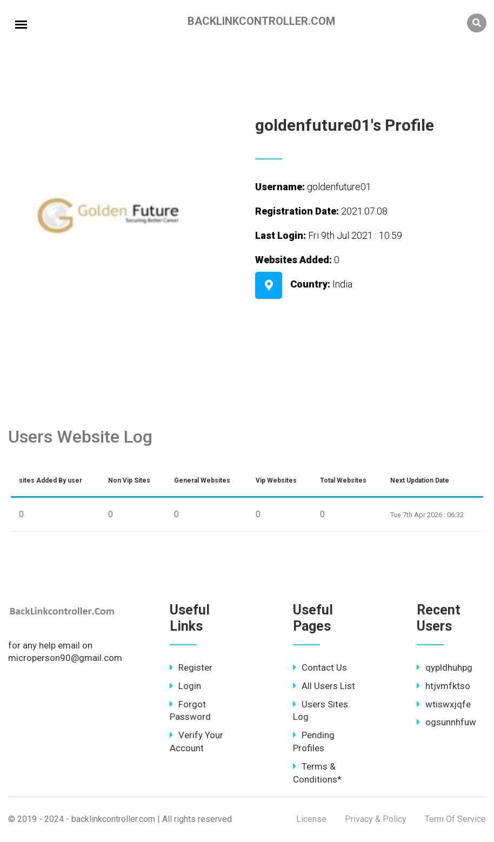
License (311, 819)
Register (191, 667)
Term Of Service (455, 819)
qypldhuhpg (444, 667)
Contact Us (320, 667)
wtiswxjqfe (444, 704)
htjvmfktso (443, 685)
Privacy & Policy (375, 819)
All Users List (324, 685)
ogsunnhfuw (446, 722)
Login (185, 685)
